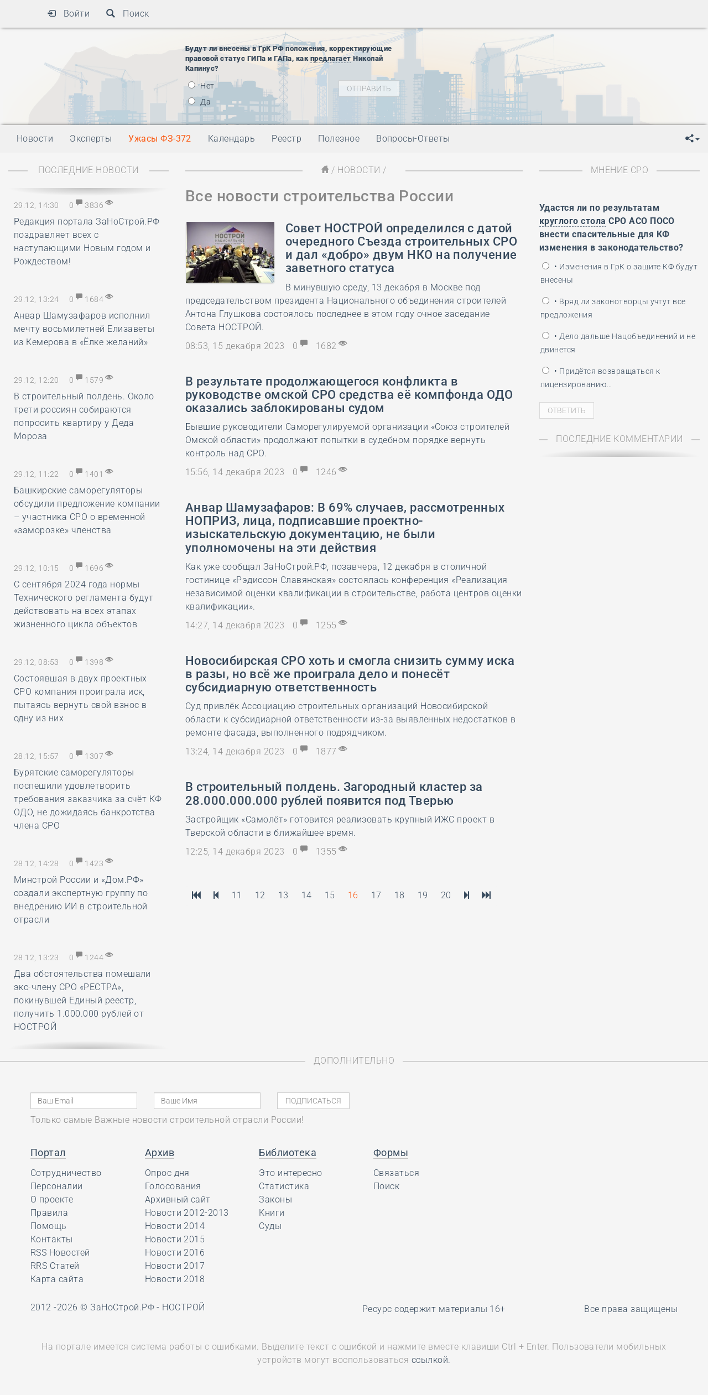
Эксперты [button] (91, 138)
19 (423, 895)
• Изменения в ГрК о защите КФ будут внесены (618, 273)
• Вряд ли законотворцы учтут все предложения (613, 308)
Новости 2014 (175, 1226)
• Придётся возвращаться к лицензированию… (600, 378)
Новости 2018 (175, 1279)
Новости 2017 (175, 1266)
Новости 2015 (175, 1239)
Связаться (396, 1173)
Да (199, 101)
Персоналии (56, 1186)
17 (376, 895)
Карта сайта (57, 1279)
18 (399, 895)
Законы (275, 1199)
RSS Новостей (60, 1252)
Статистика (284, 1186)
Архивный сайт (178, 1199)
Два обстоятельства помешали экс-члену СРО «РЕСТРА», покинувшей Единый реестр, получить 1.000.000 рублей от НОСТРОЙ (82, 1000)
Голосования (173, 1186)
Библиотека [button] (287, 1152)
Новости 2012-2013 (187, 1212)
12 (260, 895)
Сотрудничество (66, 1173)
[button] (692, 139)
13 (283, 895)
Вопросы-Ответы (413, 138)
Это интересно (290, 1173)
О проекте (51, 1199)
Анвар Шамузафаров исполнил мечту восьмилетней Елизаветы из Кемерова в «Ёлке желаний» (84, 328)
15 (330, 895)
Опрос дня (167, 1173)
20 (446, 895)
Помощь (48, 1226)
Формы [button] (390, 1152)
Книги (271, 1212)
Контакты (51, 1239)
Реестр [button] (286, 138)
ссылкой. (431, 1360)
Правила (49, 1212)
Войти (68, 13)
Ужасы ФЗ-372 (159, 138)
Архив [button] (159, 1152)
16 (353, 895)
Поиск (127, 13)
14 (306, 895)
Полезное (339, 138)
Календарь (231, 138)
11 (237, 895)
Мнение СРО (620, 170)
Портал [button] (48, 1152)
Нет (201, 85)
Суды (270, 1226)
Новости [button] (35, 138)
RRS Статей (55, 1266)
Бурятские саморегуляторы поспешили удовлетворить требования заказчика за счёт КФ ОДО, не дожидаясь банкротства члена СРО (88, 799)
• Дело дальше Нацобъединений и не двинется (617, 343)
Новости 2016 (175, 1252)
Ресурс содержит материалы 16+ (434, 1309)
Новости (358, 170)
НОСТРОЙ (183, 1307)
